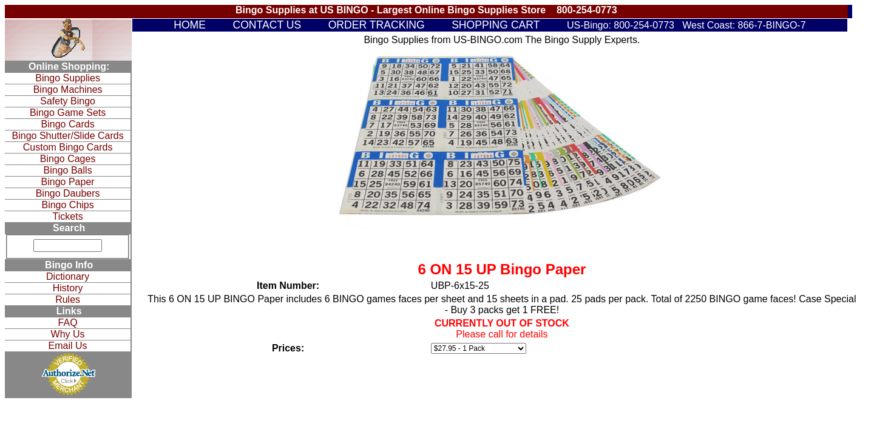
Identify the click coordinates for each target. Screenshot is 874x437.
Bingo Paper (68, 182)
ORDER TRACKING (376, 25)
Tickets (68, 216)
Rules (67, 299)
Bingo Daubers (68, 193)
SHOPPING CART (496, 25)
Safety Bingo (67, 101)
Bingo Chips (67, 205)
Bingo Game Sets (68, 112)
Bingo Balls (68, 170)
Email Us (68, 345)
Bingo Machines (68, 89)
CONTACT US (266, 25)
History (68, 288)
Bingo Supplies (67, 78)
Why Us (68, 334)
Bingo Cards (68, 124)
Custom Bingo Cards (68, 147)
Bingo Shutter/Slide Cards (68, 135)
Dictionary (67, 276)
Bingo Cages (68, 159)
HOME (190, 25)
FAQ (68, 322)
